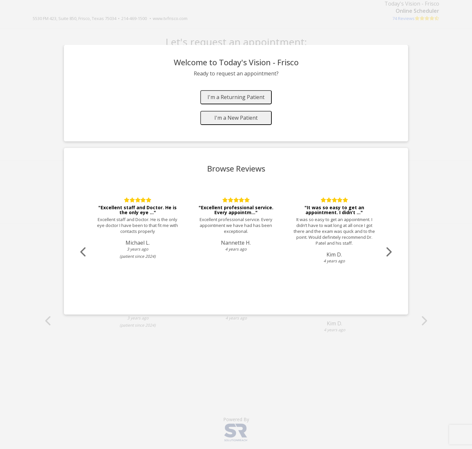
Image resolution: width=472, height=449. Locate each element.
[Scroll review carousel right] (388, 252)
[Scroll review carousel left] (83, 252)
